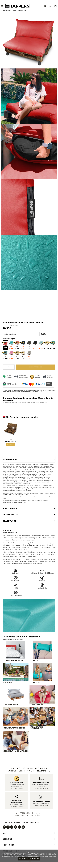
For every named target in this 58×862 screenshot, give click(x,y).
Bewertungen (15, 325)
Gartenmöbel (8, 683)
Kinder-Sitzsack (36, 705)
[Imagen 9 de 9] (15, 740)
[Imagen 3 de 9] (15, 672)
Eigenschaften (10, 515)
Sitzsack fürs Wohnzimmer (14, 728)
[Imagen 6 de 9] (42, 694)
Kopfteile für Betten (14, 661)
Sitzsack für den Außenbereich (36, 728)
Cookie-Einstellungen (50, 856)
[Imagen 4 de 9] (42, 672)
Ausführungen (9, 339)
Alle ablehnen (34, 859)
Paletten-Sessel (11, 705)
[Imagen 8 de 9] (42, 716)
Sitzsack (36, 683)
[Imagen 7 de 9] (15, 716)
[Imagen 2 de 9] (42, 650)
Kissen (36, 661)
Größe (43, 334)
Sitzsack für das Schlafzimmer (15, 751)
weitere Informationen (16, 788)
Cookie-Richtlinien (27, 854)
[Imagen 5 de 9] (15, 694)
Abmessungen (10, 508)
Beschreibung (10, 459)
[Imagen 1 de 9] (15, 650)
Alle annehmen (23, 859)
